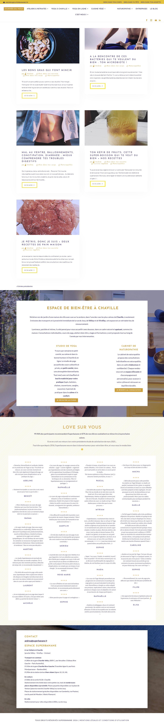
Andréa (30, 74)
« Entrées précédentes (24, 286)
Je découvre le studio (66, 400)
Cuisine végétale (101, 163)
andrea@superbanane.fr (36, 641)
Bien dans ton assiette (151, 2)
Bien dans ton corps (112, 2)
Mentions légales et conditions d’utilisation (104, 720)
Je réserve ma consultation (129, 390)
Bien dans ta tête (131, 2)
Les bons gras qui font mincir (47, 70)
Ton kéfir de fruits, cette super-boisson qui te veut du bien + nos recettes (114, 155)
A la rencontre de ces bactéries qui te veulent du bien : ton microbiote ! (113, 59)
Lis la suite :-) (29, 95)
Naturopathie (53, 75)
